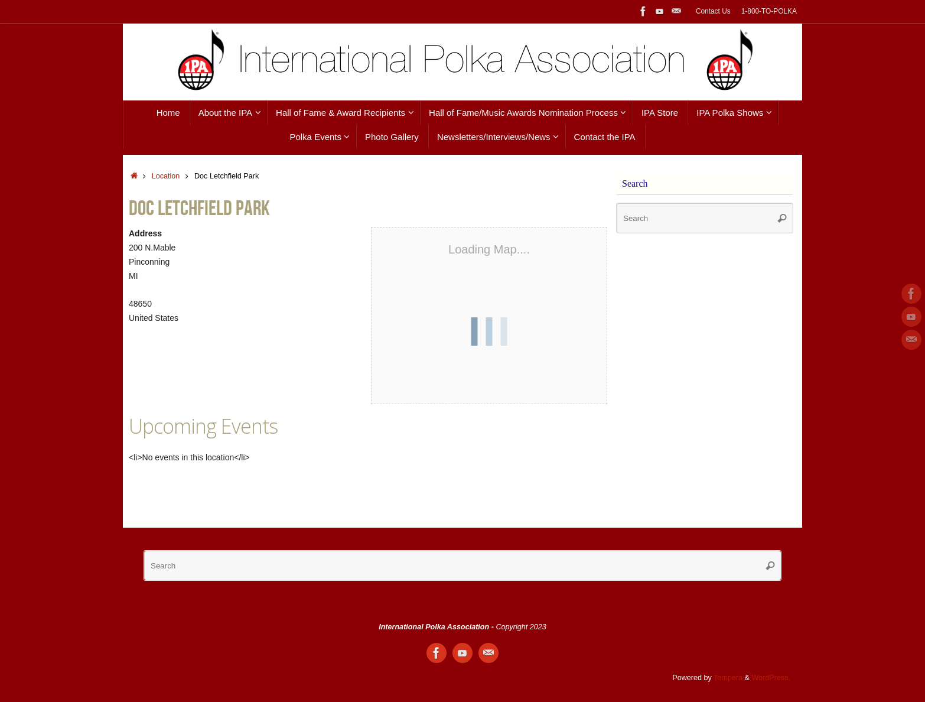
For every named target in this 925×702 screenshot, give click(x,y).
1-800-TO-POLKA (769, 11)
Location (166, 176)
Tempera (728, 678)
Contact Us (713, 11)
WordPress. (770, 678)
